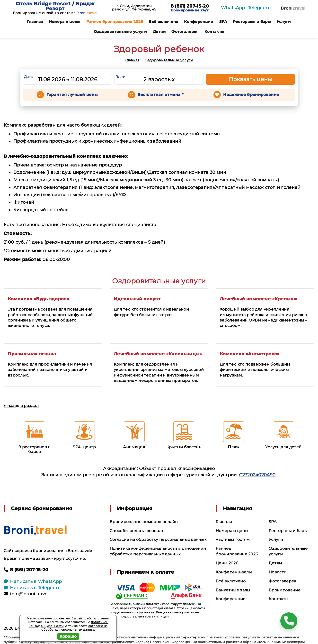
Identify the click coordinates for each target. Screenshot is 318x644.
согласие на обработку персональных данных (74, 628)
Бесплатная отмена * (161, 94)
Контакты (214, 31)
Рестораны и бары (252, 21)
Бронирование (284, 590)
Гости (120, 76)
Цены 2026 (227, 563)
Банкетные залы (233, 590)
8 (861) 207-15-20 (190, 6)
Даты (28, 76)
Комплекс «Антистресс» (250, 354)
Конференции (198, 21)
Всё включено (163, 21)
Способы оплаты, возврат (136, 530)
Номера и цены (64, 21)
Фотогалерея (185, 31)
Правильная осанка (32, 354)
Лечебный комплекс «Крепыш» (258, 299)
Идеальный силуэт (137, 299)
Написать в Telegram (31, 587)
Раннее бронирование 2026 (114, 21)
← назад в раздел (21, 405)
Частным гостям (233, 539)
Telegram (258, 7)
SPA (223, 21)
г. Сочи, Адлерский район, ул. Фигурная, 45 (134, 7)
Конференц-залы (234, 572)
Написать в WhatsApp (33, 581)
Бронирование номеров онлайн (144, 521)
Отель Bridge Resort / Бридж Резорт (55, 6)
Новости (277, 572)
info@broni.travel (26, 594)
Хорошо (68, 636)
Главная (35, 21)
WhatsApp (233, 7)
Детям (159, 31)
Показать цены (250, 79)
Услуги (284, 21)
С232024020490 (257, 475)
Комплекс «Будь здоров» (38, 299)
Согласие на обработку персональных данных (158, 539)
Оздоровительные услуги (120, 31)
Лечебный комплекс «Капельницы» (158, 354)
